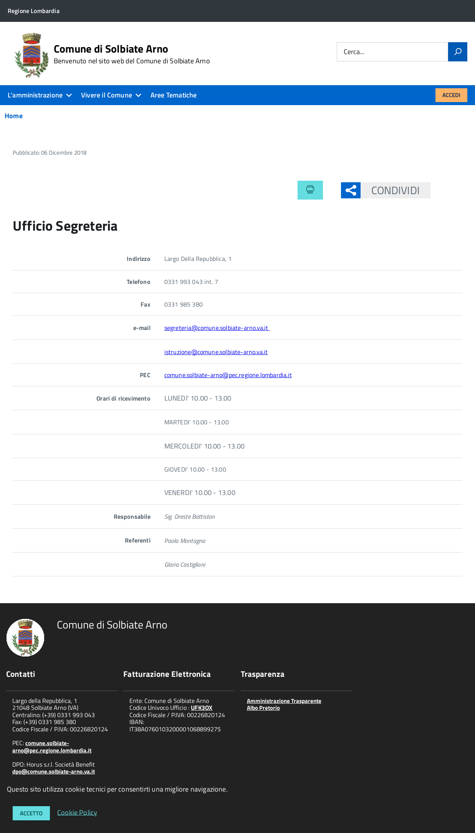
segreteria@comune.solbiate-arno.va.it (217, 327)
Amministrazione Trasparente (284, 700)
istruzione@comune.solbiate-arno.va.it (216, 351)
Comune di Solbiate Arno (132, 54)
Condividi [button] (390, 190)
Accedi (451, 95)
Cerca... (354, 52)
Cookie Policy (77, 812)
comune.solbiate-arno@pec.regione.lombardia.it (228, 374)
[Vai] (457, 51)
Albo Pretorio (263, 707)
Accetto (31, 813)
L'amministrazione (35, 95)
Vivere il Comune (106, 95)
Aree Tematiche (174, 95)
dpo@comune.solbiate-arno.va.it (53, 771)
